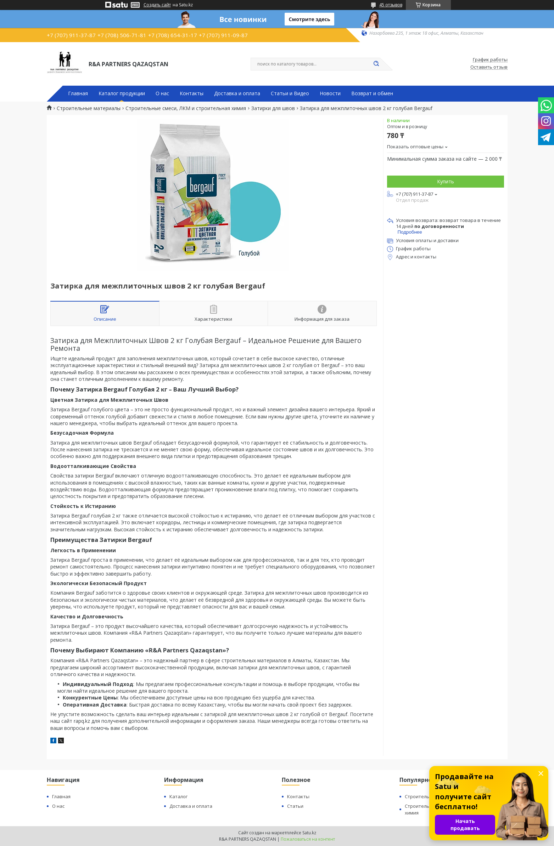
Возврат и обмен (372, 93)
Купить (445, 181)
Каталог (178, 796)
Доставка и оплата (237, 93)
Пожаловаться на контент (308, 839)
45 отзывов (390, 5)
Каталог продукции (122, 93)
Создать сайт (157, 4)
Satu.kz (309, 833)
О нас (162, 93)
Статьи (295, 806)
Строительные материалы (89, 108)
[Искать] (376, 64)
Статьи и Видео (290, 93)
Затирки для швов (273, 108)
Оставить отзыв (489, 67)
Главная (78, 93)
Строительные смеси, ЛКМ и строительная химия (185, 108)
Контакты (191, 93)
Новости (330, 93)
